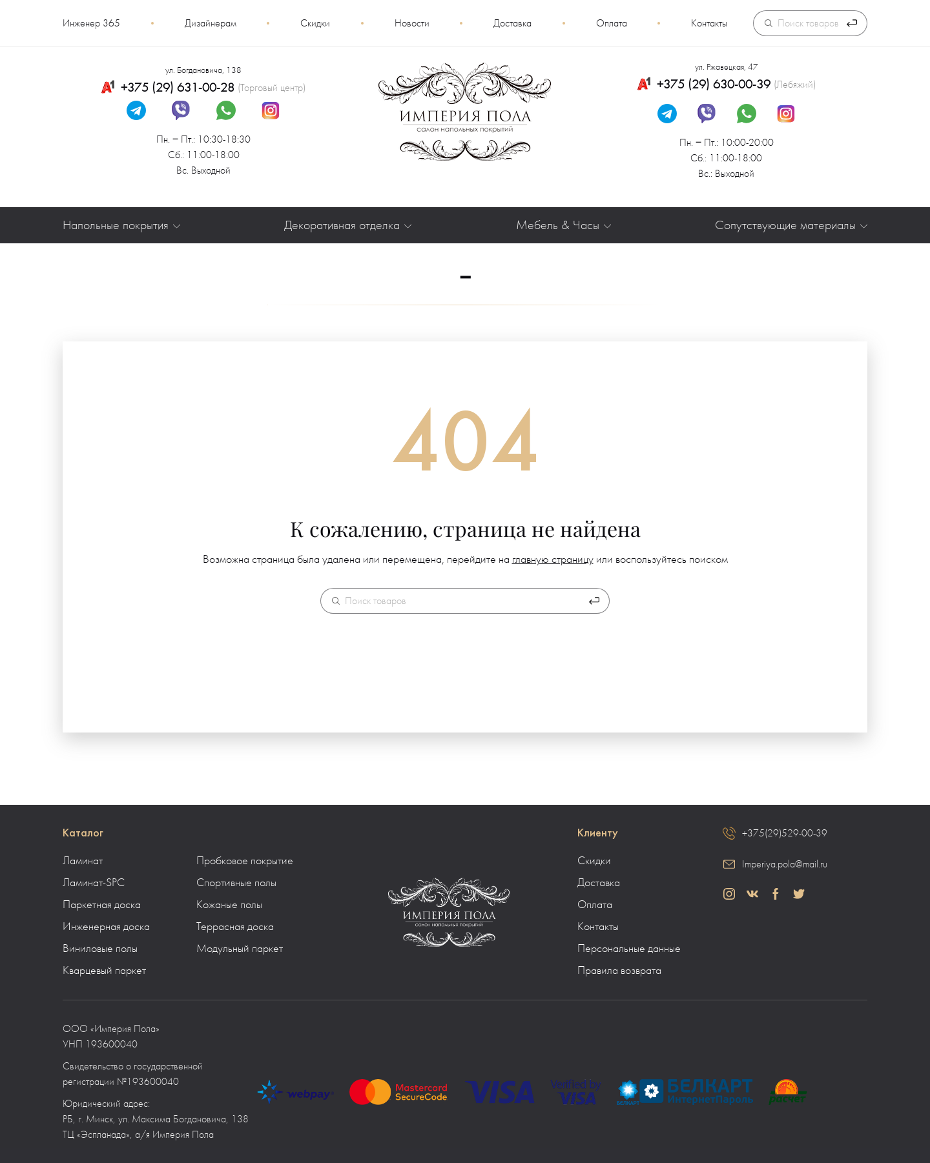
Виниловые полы (100, 948)
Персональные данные (629, 948)
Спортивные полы (236, 882)
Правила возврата (619, 970)
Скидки (315, 23)
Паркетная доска (102, 904)
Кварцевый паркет (104, 970)
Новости (412, 23)
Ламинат (83, 861)
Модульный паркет (239, 948)
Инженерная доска (106, 926)
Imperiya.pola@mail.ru (784, 864)
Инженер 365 (91, 23)
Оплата (611, 23)
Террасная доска (235, 926)
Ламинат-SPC (94, 882)
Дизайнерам (210, 23)
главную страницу (553, 559)
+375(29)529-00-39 (784, 833)
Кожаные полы (229, 904)
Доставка (512, 23)
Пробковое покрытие (244, 861)
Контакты (709, 23)
